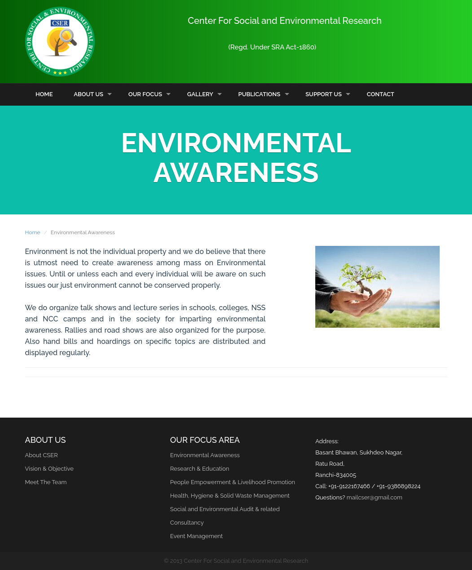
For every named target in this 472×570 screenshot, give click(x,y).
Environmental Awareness (205, 455)
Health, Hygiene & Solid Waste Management (230, 495)
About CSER (41, 455)
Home (44, 94)
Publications (259, 94)
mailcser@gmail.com (374, 497)
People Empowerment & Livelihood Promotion (232, 482)
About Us (88, 94)
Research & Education (199, 468)
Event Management (196, 536)
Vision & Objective (49, 468)
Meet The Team (46, 482)
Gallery (200, 94)
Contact (380, 94)
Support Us (323, 94)
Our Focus (145, 94)
